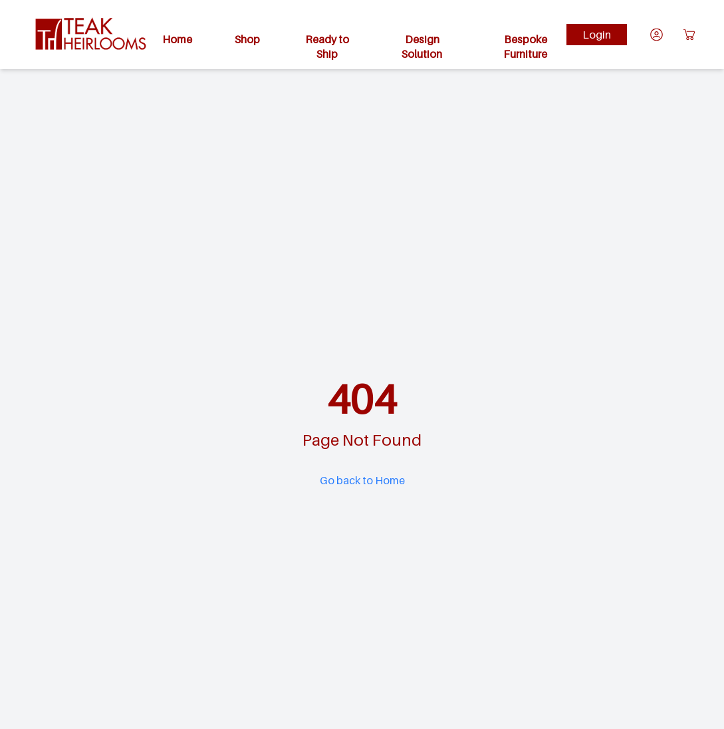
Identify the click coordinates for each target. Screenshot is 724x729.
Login (596, 34)
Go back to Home (362, 480)
